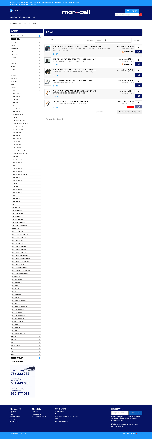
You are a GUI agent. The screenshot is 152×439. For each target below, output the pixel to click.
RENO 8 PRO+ (16, 327)
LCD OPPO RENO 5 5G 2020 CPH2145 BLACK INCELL (75, 59)
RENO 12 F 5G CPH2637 (19, 249)
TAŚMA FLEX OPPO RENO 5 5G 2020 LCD (70, 102)
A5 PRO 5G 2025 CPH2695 (20, 123)
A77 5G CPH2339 (17, 168)
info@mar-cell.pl (73, 2)
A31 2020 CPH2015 (17, 108)
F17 (13, 204)
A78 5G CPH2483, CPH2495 (20, 174)
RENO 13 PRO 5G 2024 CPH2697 (21, 258)
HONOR (13, 57)
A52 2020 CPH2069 (17, 126)
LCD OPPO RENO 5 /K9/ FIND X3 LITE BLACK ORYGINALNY (78, 47)
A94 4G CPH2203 (17, 189)
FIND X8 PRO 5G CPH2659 (19, 225)
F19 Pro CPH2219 (17, 210)
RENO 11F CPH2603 (18, 240)
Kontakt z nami (14, 421)
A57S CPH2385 (16, 147)
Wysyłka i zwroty (15, 416)
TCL (12, 348)
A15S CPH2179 (16, 93)
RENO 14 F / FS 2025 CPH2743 (21, 270)
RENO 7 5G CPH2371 (18, 312)
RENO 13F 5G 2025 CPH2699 (20, 261)
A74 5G (14, 165)
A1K (13, 105)
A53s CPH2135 (16, 132)
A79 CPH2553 (16, 177)
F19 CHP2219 (16, 207)
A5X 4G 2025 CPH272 (18, 150)
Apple (13, 45)
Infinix (13, 66)
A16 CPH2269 (16, 96)
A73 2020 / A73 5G (17, 159)
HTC (12, 60)
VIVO (12, 351)
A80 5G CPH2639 (17, 180)
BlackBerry (14, 48)
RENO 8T (14, 330)
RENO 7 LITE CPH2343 (18, 315)
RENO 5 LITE (15, 297)
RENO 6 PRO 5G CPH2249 (19, 306)
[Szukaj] (127, 14)
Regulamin (13, 411)
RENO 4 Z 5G (15, 288)
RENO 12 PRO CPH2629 (19, 252)
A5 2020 (14, 117)
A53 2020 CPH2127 (17, 129)
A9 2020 (14, 183)
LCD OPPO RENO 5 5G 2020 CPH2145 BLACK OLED (74, 70)
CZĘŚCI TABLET (17, 358)
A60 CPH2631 (16, 156)
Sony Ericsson (15, 345)
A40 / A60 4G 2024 (17, 114)
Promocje (35, 411)
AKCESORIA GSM (17, 36)
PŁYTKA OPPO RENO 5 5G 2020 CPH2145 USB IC (73, 81)
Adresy (57, 419)
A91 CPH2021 (16, 186)
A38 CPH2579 (16, 111)
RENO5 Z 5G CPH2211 (18, 333)
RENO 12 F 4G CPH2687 (19, 246)
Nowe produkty (36, 414)
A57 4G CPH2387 (17, 141)
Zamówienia (59, 414)
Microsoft (14, 75)
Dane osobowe (59, 411)
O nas (11, 414)
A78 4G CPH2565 (17, 171)
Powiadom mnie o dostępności (129, 112)
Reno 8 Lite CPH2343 (18, 321)
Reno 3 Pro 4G (16, 276)
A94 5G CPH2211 (17, 192)
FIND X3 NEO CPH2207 (18, 213)
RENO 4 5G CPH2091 (18, 279)
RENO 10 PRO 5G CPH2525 (20, 234)
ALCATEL (14, 42)
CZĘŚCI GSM (15, 39)
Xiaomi (13, 354)
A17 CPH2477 (16, 99)
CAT (12, 51)
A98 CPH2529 (16, 201)
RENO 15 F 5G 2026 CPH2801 (20, 273)
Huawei (13, 63)
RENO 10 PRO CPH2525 (19, 237)
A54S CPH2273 (16, 138)
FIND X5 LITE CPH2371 (18, 219)
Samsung (14, 339)
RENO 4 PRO (15, 285)
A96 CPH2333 (16, 198)
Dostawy (12, 419)
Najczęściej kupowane (39, 416)
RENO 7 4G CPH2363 (18, 309)
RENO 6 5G (15, 303)
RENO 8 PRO (15, 324)
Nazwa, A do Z (113, 40)
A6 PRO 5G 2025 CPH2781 (20, 153)
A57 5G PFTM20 (16, 144)
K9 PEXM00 (15, 228)
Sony (12, 342)
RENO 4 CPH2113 (17, 282)
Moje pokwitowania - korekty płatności (66, 416)
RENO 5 (14, 291)
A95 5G (14, 195)
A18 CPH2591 (16, 102)
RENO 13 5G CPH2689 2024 (20, 255)
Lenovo (13, 69)
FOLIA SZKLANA (17, 361)
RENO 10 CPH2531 (17, 231)
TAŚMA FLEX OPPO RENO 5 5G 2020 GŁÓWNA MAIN (75, 91)
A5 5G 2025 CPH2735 (18, 120)
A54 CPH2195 (16, 135)
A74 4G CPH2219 (17, 162)
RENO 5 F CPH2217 (17, 294)
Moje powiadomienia (61, 421)
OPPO (13, 90)
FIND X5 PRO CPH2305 (18, 222)
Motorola (14, 78)
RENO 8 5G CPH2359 (18, 318)
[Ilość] (138, 47)
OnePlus (13, 87)
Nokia (12, 84)
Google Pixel (15, 54)
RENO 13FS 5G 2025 (18, 264)
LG (12, 72)
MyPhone (14, 81)
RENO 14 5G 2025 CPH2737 (20, 267)
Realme (13, 336)
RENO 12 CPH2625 (17, 243)
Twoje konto (60, 409)
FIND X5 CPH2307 (17, 216)
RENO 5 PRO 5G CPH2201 (19, 300)
